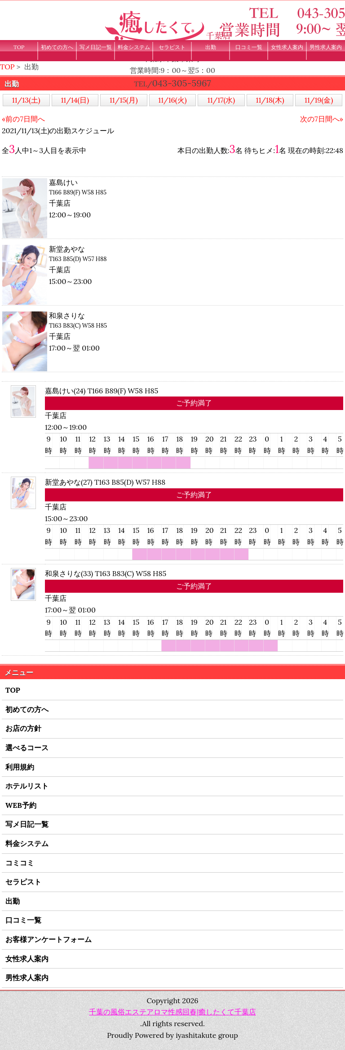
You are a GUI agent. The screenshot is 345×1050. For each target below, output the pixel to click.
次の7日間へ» (321, 118)
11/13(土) (26, 99)
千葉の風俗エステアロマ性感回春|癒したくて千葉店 (172, 1011)
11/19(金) (319, 99)
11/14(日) (75, 99)
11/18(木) (270, 99)
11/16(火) (172, 99)
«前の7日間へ (23, 118)
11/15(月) (124, 99)
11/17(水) (221, 99)
